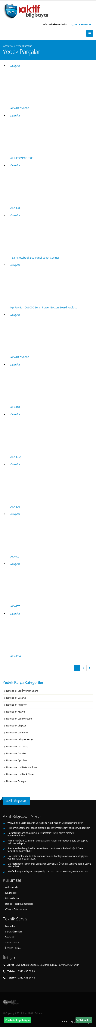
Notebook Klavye (15, 711)
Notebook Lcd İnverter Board (22, 690)
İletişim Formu (13, 948)
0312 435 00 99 (81, 24)
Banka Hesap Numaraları (19, 903)
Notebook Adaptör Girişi (19, 739)
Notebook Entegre (16, 781)
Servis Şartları (12, 942)
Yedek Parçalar (24, 45)
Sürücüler (10, 937)
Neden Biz (11, 892)
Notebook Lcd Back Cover (20, 774)
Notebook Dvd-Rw (16, 753)
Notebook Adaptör (16, 704)
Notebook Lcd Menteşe (19, 718)
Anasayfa (8, 45)
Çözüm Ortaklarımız (16, 909)
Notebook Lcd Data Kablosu (21, 767)
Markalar (10, 926)
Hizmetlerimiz (12, 898)
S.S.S (64, 1022)
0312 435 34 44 (26, 977)
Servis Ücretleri (13, 931)
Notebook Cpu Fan (16, 760)
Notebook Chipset (16, 725)
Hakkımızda (11, 887)
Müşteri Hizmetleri (55, 24)
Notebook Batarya (16, 697)
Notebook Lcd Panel (17, 732)
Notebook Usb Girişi (17, 746)
